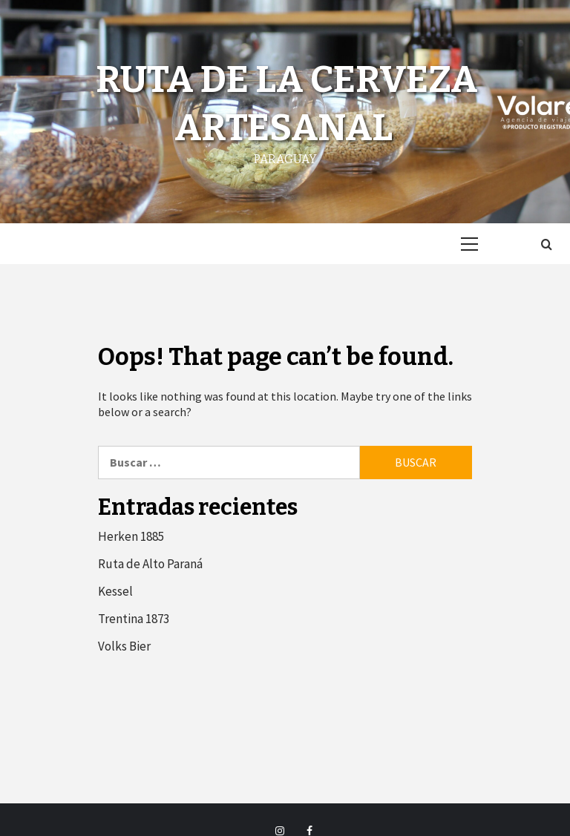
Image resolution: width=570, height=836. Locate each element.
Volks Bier (124, 646)
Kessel (115, 591)
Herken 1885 (131, 536)
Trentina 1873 (133, 618)
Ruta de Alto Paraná (150, 564)
